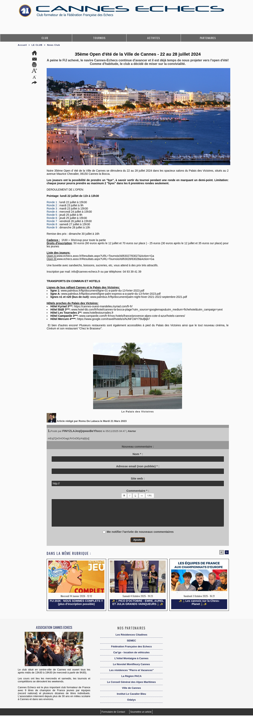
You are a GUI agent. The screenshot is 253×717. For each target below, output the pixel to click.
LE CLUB (37, 45)
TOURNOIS (99, 38)
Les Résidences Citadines (131, 634)
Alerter (132, 431)
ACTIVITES (153, 38)
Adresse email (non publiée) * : (137, 466)
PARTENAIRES (208, 38)
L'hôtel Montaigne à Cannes (131, 658)
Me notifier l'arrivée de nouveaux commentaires (140, 531)
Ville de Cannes (131, 687)
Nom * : (138, 454)
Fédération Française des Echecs (131, 646)
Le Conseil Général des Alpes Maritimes (131, 682)
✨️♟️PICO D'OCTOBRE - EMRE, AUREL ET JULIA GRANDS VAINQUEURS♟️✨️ (138, 602)
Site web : (138, 478)
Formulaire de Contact (114, 711)
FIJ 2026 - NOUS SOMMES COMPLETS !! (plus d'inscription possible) (76, 602)
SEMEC (131, 640)
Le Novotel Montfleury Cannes (131, 664)
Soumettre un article (140, 711)
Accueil (22, 45)
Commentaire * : (137, 490)
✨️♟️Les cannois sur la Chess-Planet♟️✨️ (199, 602)
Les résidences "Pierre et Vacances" (131, 670)
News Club (53, 45)
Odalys (131, 699)
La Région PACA (131, 676)
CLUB (45, 38)
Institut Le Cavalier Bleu (131, 693)
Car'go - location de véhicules (131, 652)
